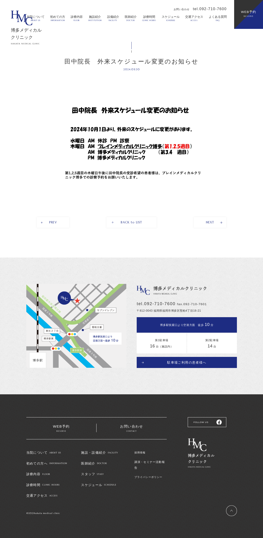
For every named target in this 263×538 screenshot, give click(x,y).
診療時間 (149, 18)
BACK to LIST (131, 222)
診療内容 (77, 18)
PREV (53, 222)
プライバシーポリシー (148, 471)
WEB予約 (248, 13)
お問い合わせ (132, 428)
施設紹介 (94, 18)
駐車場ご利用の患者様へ (186, 362)
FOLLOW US (200, 422)
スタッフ (92, 474)
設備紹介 (113, 18)
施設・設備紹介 (99, 453)
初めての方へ (46, 463)
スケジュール (171, 18)
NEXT (210, 222)
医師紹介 (131, 18)
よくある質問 (218, 18)
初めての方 (57, 18)
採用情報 (140, 453)
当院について (43, 453)
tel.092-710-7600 (210, 9)
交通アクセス (194, 18)
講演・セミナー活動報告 (149, 462)
